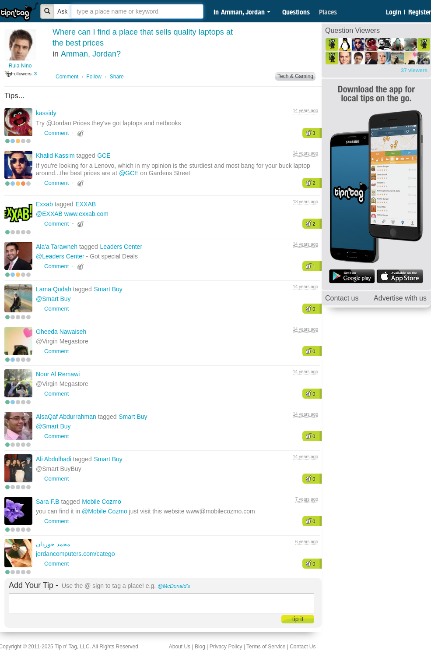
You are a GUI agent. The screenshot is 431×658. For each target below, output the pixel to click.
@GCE (129, 173)
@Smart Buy (53, 298)
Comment (67, 77)
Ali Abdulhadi (54, 459)
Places (328, 11)
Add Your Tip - (33, 585)
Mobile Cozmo (101, 501)
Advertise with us (400, 298)
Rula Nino (20, 66)
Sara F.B (48, 501)
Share (117, 77)
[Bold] (47, 11)
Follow (94, 77)
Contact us (341, 298)
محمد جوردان (53, 544)
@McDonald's (174, 586)
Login (393, 11)
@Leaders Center (60, 256)
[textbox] (137, 11)
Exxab (45, 204)
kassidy (46, 113)
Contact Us (302, 647)
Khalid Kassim (56, 155)
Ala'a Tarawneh (57, 246)
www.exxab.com (86, 213)
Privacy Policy (226, 647)
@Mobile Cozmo (104, 511)
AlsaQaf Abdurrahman (67, 416)
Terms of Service (265, 647)
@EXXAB (49, 213)
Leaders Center (121, 246)
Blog (200, 647)
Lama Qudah (54, 289)
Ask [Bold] (62, 11)
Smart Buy (108, 289)
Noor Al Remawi (58, 374)
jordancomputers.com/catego (75, 553)
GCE (103, 155)
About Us (179, 647)
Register (419, 11)
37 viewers (414, 70)
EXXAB (85, 204)
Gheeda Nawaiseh (61, 331)
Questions (296, 11)
